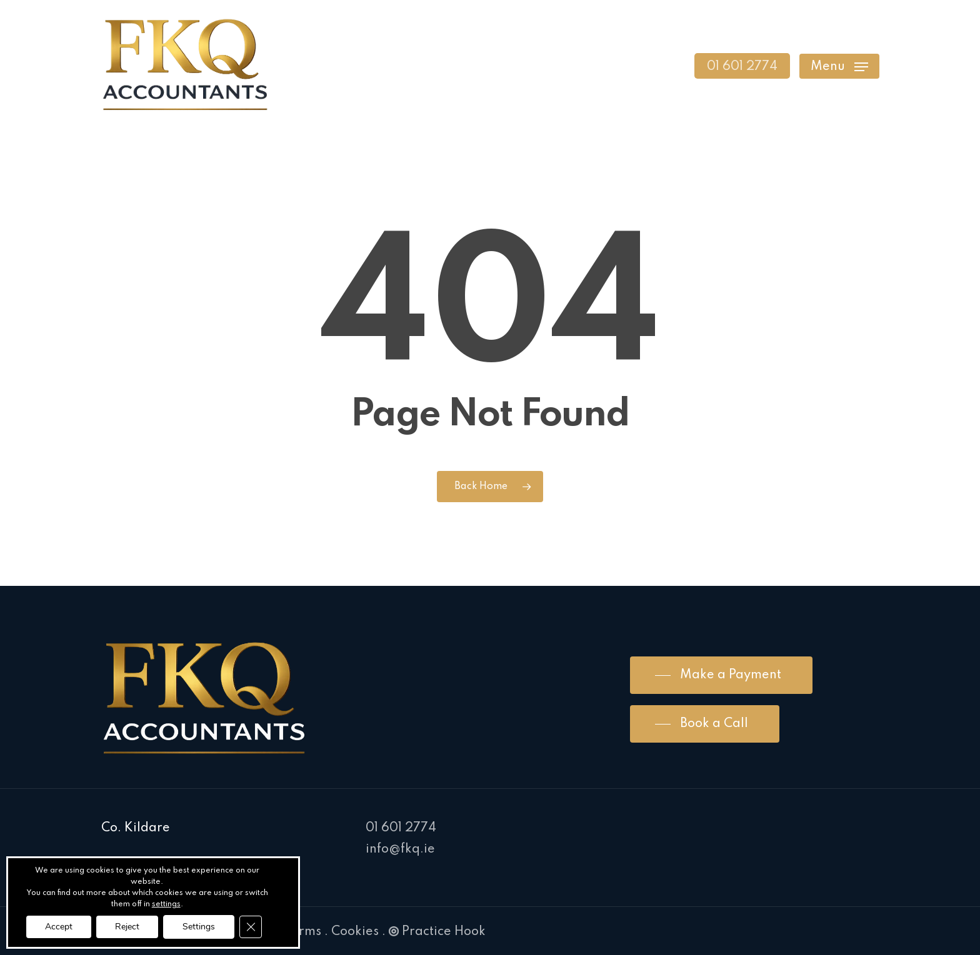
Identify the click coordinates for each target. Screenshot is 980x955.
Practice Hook (437, 932)
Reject (127, 927)
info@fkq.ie (400, 849)
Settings (198, 927)
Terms (302, 932)
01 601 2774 (401, 828)
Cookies (355, 932)
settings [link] (166, 904)
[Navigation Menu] (839, 65)
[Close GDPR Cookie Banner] (250, 927)
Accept (58, 927)
